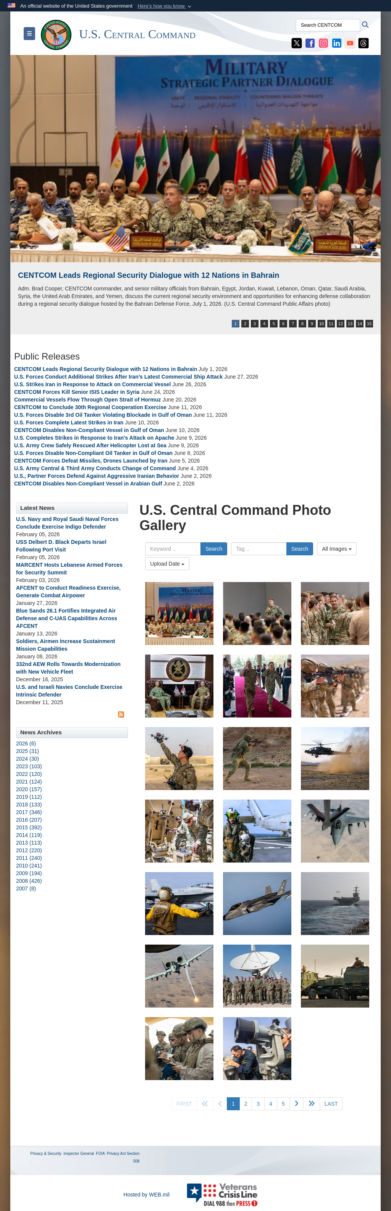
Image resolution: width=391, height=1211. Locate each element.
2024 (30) (27, 759)
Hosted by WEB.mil (146, 1195)
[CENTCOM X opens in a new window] (297, 43)
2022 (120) (29, 774)
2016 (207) (29, 820)
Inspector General (78, 1153)
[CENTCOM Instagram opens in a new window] (323, 43)
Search (213, 549)
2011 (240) (29, 858)
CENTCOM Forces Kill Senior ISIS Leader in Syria (76, 392)
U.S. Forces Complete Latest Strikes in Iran (68, 422)
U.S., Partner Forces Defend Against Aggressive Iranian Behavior (97, 476)
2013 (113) (29, 843)
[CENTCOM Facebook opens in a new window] (310, 43)
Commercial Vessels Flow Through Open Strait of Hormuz (87, 400)
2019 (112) (29, 797)
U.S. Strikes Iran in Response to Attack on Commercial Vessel (92, 384)
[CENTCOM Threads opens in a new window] (363, 43)
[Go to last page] (331, 1103)
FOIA (100, 1153)
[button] (165, 6)
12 (340, 323)
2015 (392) (29, 827)
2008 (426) (29, 881)
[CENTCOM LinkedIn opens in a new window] (337, 43)
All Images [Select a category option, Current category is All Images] (336, 549)
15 (369, 323)
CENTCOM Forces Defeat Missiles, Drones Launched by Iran (90, 461)
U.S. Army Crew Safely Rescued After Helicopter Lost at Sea (90, 445)
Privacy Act (116, 1153)
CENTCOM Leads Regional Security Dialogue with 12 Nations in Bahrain (149, 275)
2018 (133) (29, 804)
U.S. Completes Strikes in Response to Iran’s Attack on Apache (94, 438)
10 (321, 323)
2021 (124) (29, 782)
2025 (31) (27, 751)
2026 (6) (26, 743)
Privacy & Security (46, 1153)
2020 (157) (29, 789)
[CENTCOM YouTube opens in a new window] (350, 43)
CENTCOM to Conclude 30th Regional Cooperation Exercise (90, 407)
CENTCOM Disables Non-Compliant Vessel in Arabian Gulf (88, 484)
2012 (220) (29, 850)
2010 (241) (29, 866)
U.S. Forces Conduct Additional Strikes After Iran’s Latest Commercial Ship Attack (118, 377)
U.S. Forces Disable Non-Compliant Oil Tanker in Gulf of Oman (93, 453)
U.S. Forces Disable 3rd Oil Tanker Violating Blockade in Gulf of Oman (103, 415)
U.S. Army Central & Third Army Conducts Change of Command (95, 468)
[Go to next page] (296, 1104)
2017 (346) (29, 812)
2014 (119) (29, 835)
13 (350, 323)
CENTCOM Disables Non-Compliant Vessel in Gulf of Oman (89, 430)
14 (359, 323)
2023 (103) (29, 766)
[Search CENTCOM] (328, 25)
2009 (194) (29, 873)
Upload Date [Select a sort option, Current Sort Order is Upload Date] (167, 564)
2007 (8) (26, 888)
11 (331, 323)
